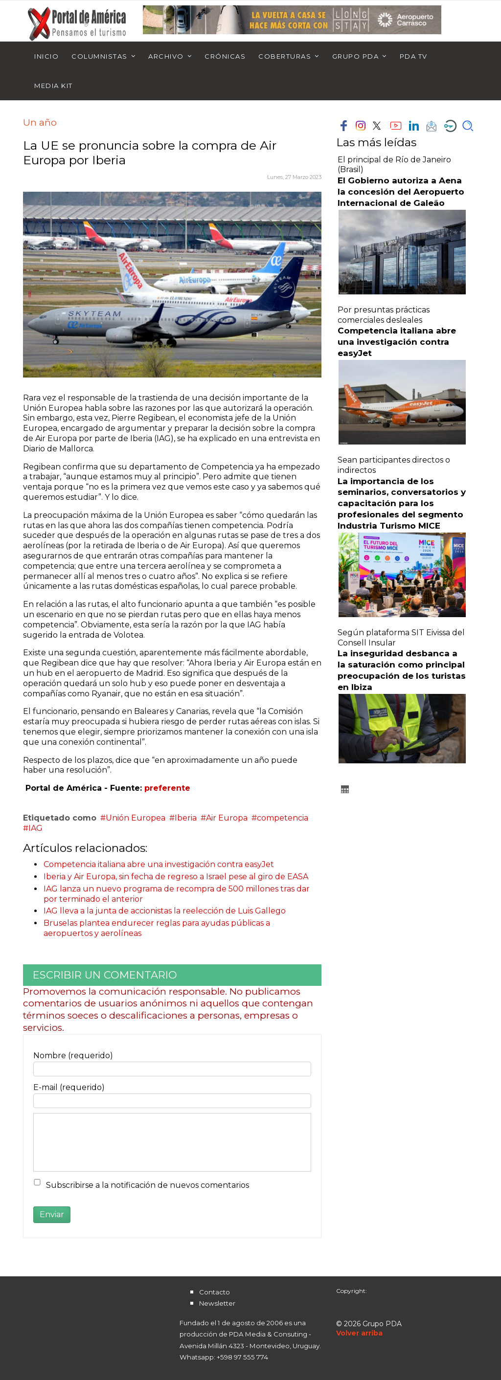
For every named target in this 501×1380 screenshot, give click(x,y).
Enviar (52, 1214)
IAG (35, 828)
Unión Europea (135, 818)
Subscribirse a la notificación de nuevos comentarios (147, 1185)
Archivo (166, 56)
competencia (282, 818)
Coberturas (284, 56)
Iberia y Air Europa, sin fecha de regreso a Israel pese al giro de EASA (176, 876)
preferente (167, 788)
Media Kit (53, 85)
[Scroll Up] (359, 1333)
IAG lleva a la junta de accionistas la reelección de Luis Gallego (165, 910)
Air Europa (227, 818)
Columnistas (99, 56)
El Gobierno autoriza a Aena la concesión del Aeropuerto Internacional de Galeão (401, 192)
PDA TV (414, 56)
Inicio (46, 56)
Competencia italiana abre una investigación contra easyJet (159, 864)
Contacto (214, 1292)
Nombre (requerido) (73, 1055)
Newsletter (217, 1303)
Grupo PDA (355, 56)
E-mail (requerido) (69, 1087)
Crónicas (225, 56)
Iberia (186, 818)
